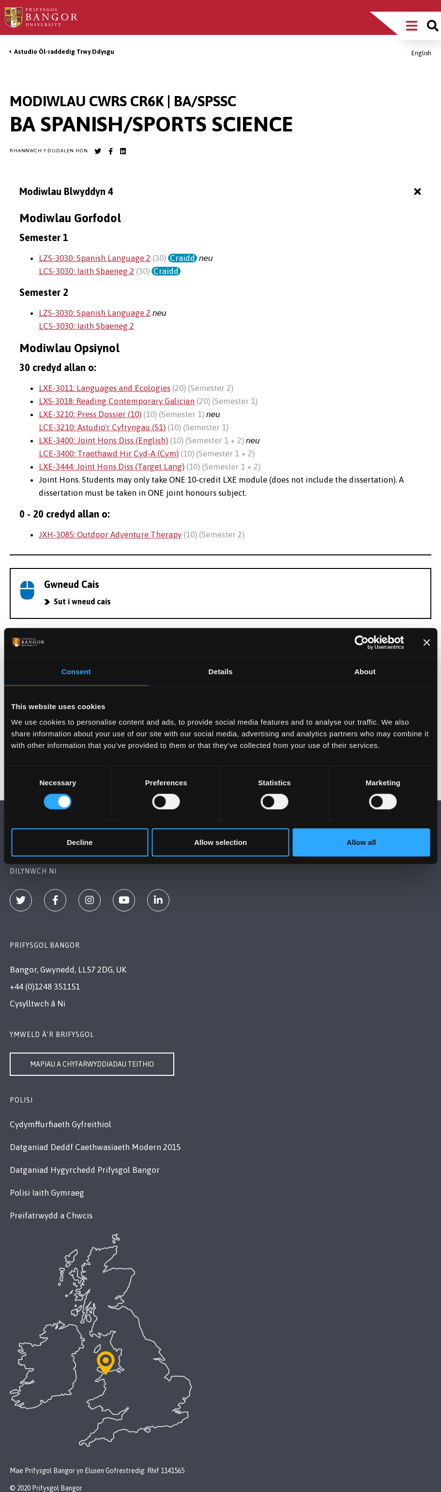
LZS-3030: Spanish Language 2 (95, 258)
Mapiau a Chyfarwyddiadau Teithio (92, 1064)
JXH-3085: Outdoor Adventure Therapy (110, 534)
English (421, 53)
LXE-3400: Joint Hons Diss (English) (103, 440)
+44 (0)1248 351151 (45, 986)
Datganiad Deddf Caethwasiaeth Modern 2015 (95, 1147)
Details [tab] (221, 671)
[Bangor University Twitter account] (98, 151)
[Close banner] (426, 642)
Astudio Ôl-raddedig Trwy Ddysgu (64, 51)
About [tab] (365, 671)
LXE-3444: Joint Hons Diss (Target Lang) (111, 466)
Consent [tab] (76, 671)
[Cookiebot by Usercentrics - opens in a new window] (361, 642)
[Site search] (433, 26)
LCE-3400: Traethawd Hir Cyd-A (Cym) (109, 453)
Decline (79, 842)
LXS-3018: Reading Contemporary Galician (117, 401)
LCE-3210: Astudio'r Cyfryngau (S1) (102, 427)
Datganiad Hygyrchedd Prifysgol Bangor (85, 1170)
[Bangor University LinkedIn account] (123, 151)
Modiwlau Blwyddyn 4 (221, 191)
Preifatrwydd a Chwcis (51, 1215)
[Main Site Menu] (412, 26)
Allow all (361, 842)
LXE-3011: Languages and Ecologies (104, 388)
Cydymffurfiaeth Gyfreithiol (60, 1124)
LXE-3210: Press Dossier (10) (90, 414)
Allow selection (220, 842)
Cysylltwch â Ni (37, 1003)
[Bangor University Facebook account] (110, 151)
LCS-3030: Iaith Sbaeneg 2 (86, 271)
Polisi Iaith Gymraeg (47, 1193)
